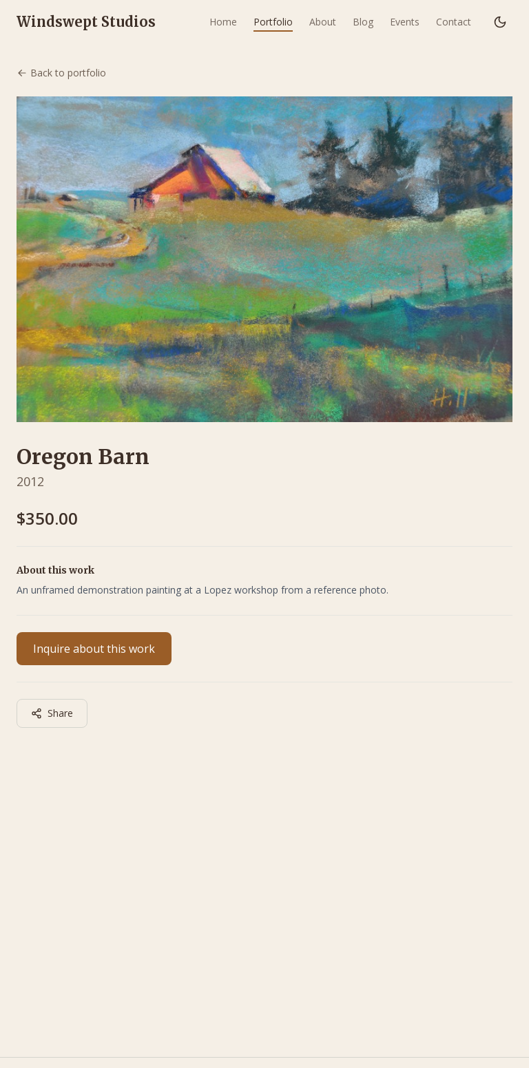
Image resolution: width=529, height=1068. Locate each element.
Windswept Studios (86, 21)
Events (404, 21)
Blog (363, 21)
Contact (453, 21)
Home (223, 21)
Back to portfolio (61, 72)
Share (52, 713)
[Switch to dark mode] (500, 22)
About (322, 21)
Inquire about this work (94, 648)
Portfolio (273, 21)
